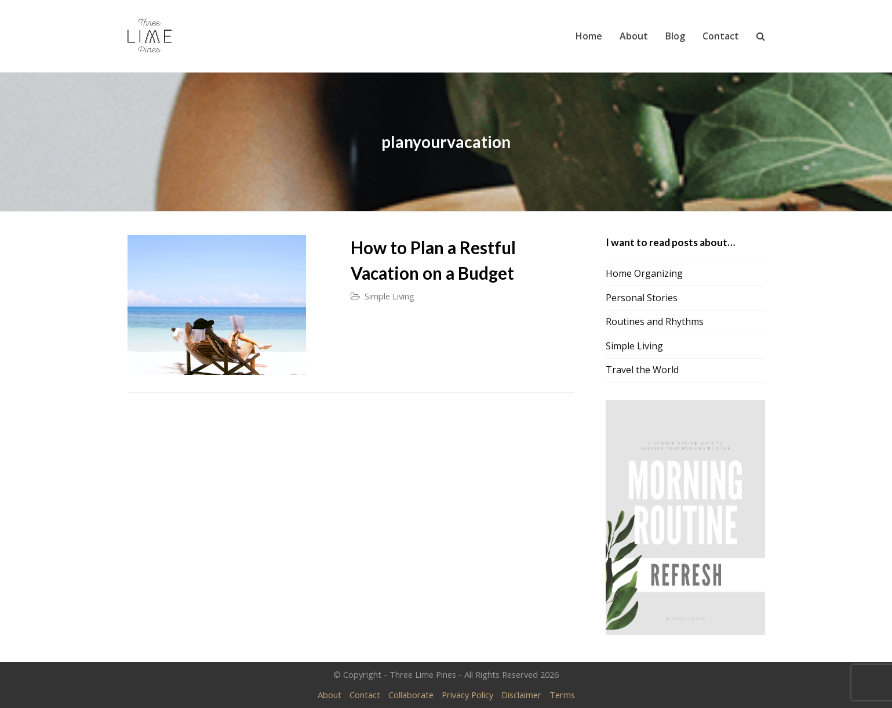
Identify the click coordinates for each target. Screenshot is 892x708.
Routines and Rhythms (655, 321)
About (329, 694)
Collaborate (411, 694)
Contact (364, 694)
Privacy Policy (467, 694)
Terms (562, 694)
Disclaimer (521, 694)
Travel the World (642, 369)
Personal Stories (642, 297)
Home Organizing (644, 273)
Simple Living (389, 296)
